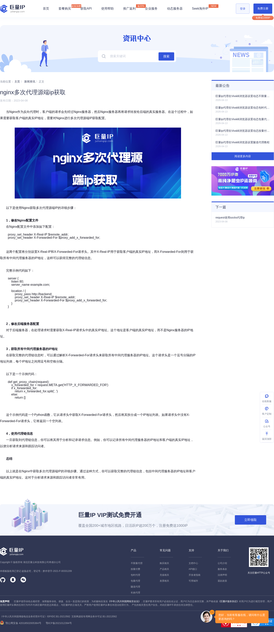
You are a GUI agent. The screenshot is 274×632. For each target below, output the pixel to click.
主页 (17, 81)
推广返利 (129, 7)
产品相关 (164, 569)
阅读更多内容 (242, 156)
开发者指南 (194, 575)
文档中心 (193, 563)
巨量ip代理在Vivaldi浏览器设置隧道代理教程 (242, 142)
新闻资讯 (29, 81)
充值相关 (164, 575)
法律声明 (222, 575)
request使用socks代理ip (230, 217)
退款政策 (222, 580)
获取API (86, 8)
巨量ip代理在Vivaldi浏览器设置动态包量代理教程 (242, 119)
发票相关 (164, 580)
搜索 (166, 56)
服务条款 (222, 569)
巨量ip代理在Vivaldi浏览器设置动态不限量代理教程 (242, 96)
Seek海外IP (200, 7)
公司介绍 (222, 563)
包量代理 (135, 580)
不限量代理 (136, 563)
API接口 (193, 569)
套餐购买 (65, 8)
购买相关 (164, 563)
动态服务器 (175, 8)
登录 (242, 8)
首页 (46, 8)
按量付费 (135, 569)
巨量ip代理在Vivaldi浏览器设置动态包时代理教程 (242, 107)
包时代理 (135, 575)
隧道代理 (135, 586)
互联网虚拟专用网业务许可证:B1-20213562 (93, 616)
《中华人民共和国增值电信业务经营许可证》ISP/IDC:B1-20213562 (35, 616)
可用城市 (193, 580)
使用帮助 (107, 8)
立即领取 (250, 519)
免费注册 (262, 8)
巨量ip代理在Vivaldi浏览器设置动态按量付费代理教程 (242, 130)
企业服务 (151, 8)
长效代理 (135, 592)
